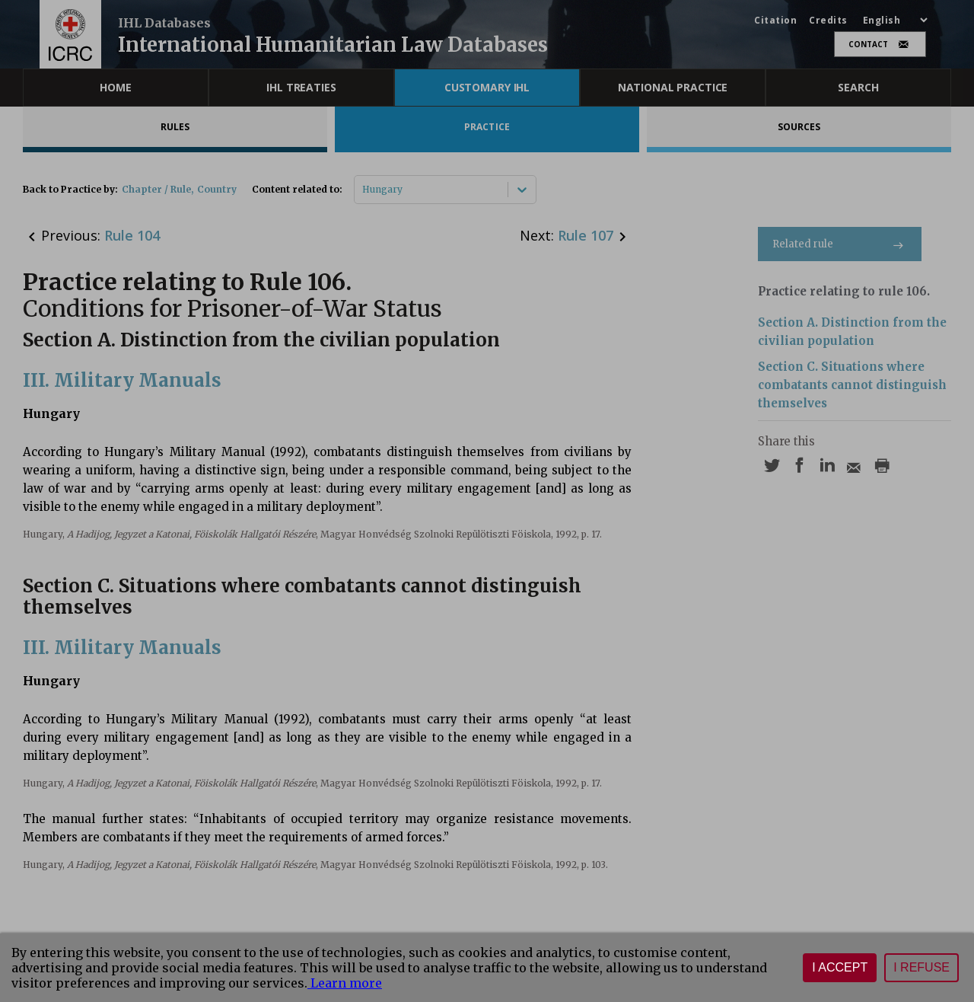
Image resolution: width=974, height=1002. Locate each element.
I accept (839, 967)
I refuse (921, 967)
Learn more (344, 983)
